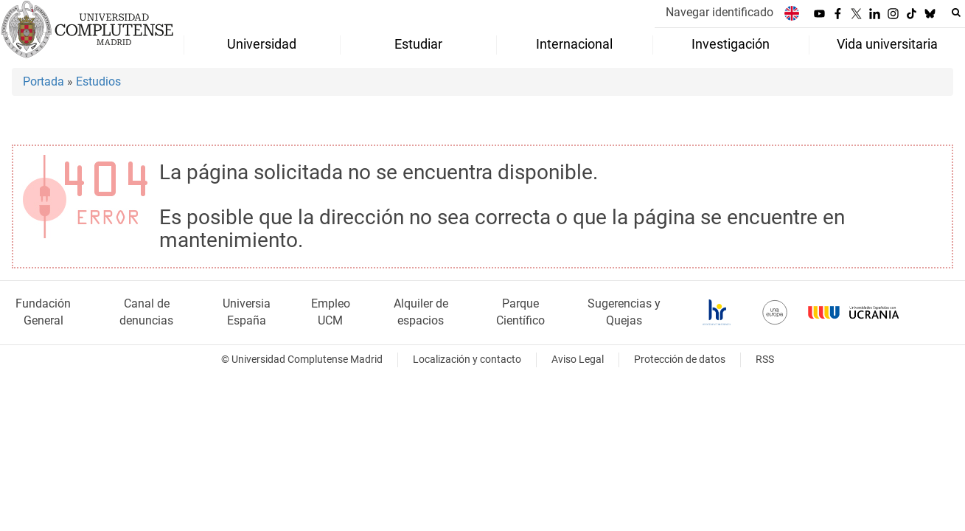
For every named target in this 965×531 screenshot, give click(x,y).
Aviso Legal (577, 359)
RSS (765, 359)
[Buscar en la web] (956, 12)
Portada (43, 81)
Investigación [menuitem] (730, 44)
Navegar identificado (719, 12)
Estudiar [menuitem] (418, 44)
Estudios (98, 81)
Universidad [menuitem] (261, 44)
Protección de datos (679, 359)
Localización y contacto (467, 359)
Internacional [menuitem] (574, 44)
